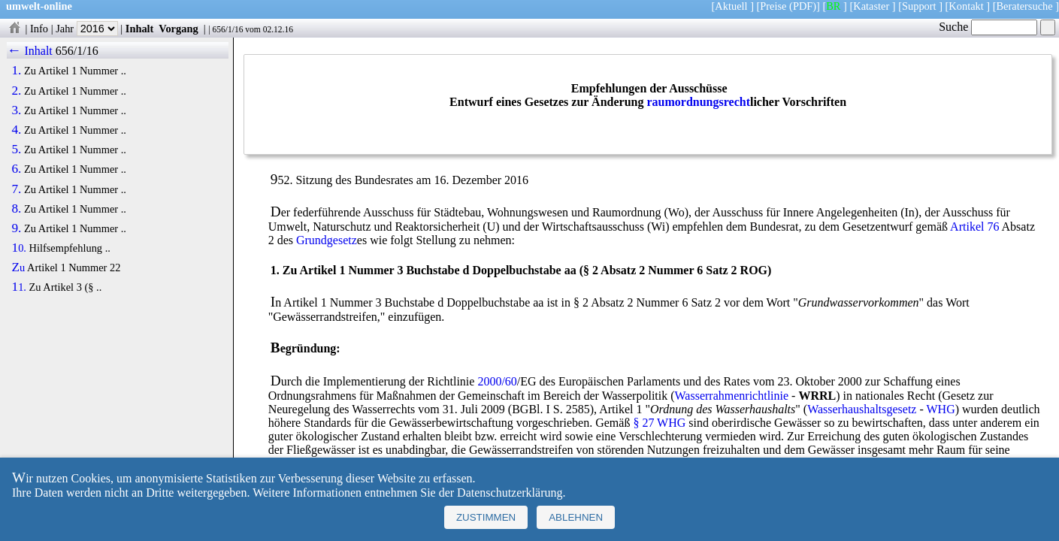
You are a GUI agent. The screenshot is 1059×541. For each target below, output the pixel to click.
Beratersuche (1025, 6)
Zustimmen (486, 517)
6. (16, 169)
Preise (773, 6)
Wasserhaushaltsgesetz (861, 409)
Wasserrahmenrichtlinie (732, 395)
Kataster (871, 6)
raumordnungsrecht (698, 101)
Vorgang (178, 29)
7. (16, 189)
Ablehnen (576, 517)
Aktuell (731, 6)
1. (16, 71)
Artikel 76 (974, 226)
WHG (941, 409)
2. (16, 91)
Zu (18, 267)
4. (16, 130)
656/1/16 (227, 29)
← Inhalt (30, 50)
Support (919, 6)
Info (39, 29)
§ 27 (643, 422)
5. (16, 150)
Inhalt (140, 29)
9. (16, 228)
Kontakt (966, 6)
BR (833, 6)
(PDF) (802, 6)
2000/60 (496, 381)
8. (16, 209)
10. (18, 248)
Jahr (87, 29)
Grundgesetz (326, 240)
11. (18, 287)
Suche (988, 26)
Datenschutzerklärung (509, 492)
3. (16, 110)
